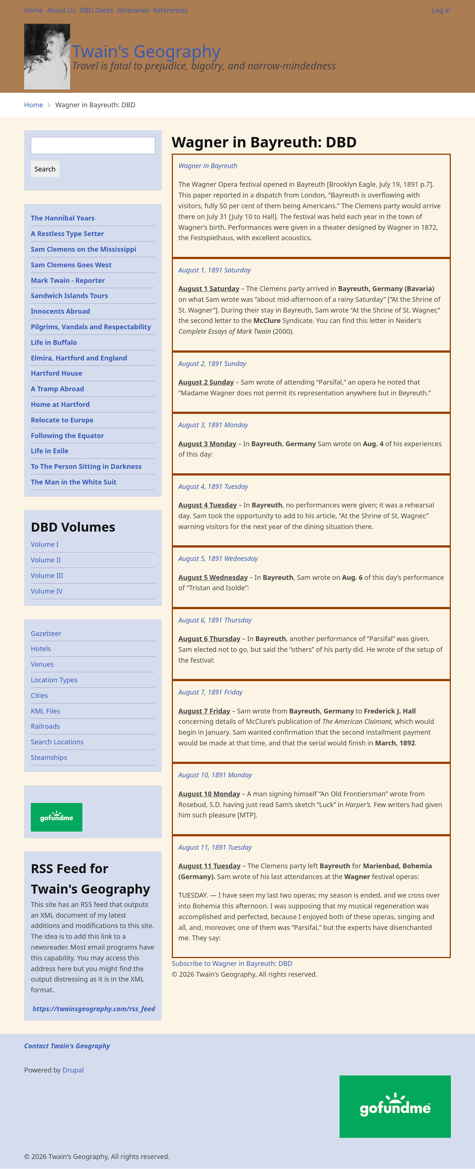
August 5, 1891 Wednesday (218, 558)
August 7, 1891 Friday (210, 692)
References (170, 10)
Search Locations (57, 741)
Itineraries (133, 10)
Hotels (41, 648)
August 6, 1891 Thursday (215, 619)
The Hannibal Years (63, 217)
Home (33, 10)
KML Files (45, 710)
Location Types (54, 679)
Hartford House (56, 373)
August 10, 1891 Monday (215, 774)
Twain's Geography (146, 51)
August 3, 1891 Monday (213, 424)
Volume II (46, 559)
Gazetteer (46, 633)
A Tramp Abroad (57, 388)
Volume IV (47, 591)
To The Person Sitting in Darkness (86, 466)
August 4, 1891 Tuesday (213, 486)
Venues (42, 664)
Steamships (49, 757)
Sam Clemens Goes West (71, 264)
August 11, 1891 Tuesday (215, 847)
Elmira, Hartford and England (79, 357)
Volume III (47, 575)
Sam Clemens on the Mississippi (83, 249)
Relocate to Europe (62, 419)
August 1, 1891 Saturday (214, 269)
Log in (441, 10)
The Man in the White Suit (74, 481)
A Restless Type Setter (67, 233)
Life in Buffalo (54, 342)
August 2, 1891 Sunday (212, 363)
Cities (39, 695)
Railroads (45, 726)
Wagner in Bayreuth (208, 165)
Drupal (73, 1069)
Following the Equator (67, 435)
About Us (61, 10)
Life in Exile (50, 450)
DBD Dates (96, 10)
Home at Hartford (60, 404)
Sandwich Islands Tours (69, 295)
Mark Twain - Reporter (68, 280)
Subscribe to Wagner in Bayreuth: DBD (232, 963)
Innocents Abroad (60, 311)
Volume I (45, 544)
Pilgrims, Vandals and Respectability (91, 326)
